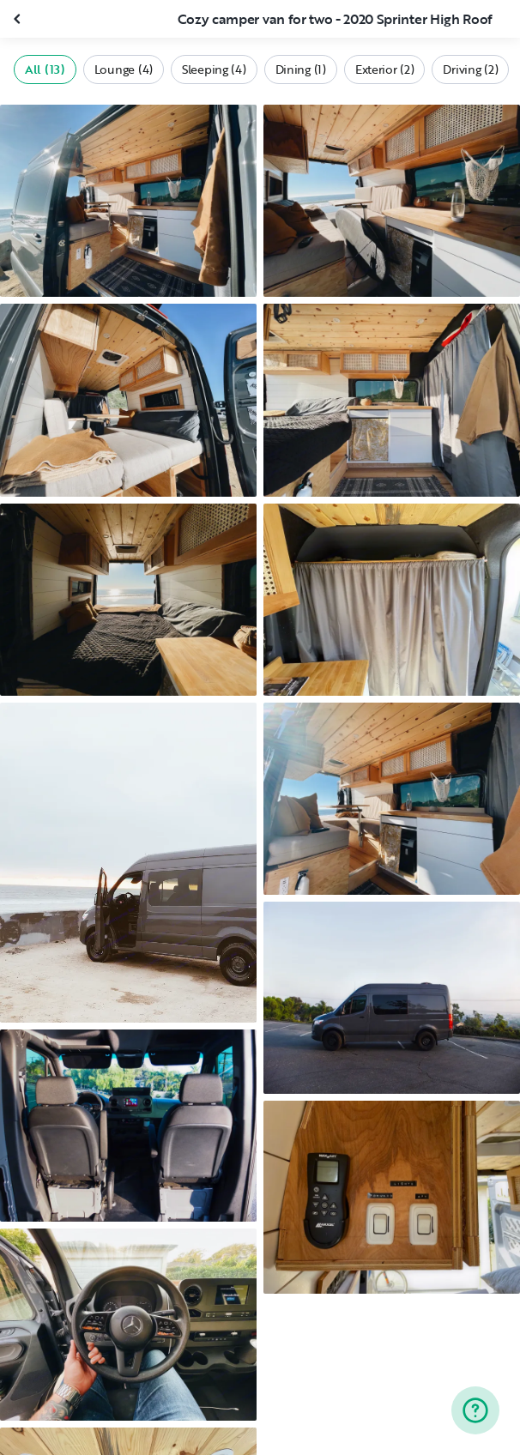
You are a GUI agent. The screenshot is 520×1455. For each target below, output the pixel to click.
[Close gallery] (19, 19)
